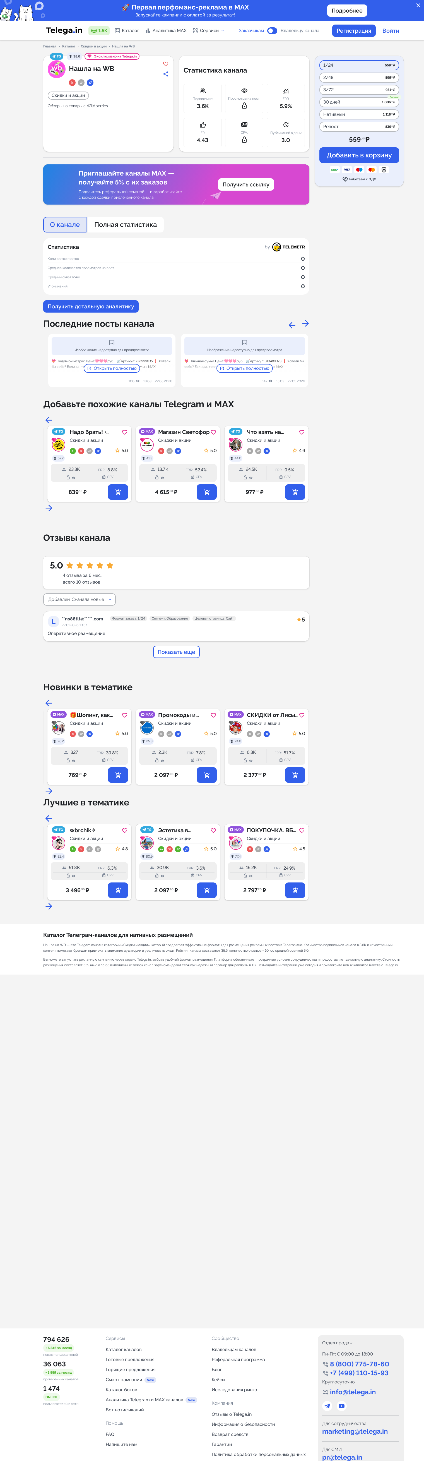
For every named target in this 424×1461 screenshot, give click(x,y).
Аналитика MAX (166, 30)
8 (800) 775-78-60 (359, 1364)
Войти (390, 30)
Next (303, 323)
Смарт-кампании (124, 1379)
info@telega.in (353, 1392)
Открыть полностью (112, 368)
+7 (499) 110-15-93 (359, 1373)
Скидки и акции (94, 46)
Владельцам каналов (234, 1349)
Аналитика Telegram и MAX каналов (144, 1399)
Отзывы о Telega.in (232, 1414)
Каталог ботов (121, 1389)
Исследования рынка (234, 1389)
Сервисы (208, 30)
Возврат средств (230, 1434)
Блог (217, 1369)
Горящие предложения (130, 1369)
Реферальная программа (238, 1359)
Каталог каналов (124, 1349)
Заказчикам (251, 30)
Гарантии (222, 1444)
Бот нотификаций (125, 1409)
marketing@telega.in (355, 1431)
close (418, 5)
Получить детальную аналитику (91, 306)
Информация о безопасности (243, 1424)
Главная (50, 46)
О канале (65, 224)
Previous (290, 323)
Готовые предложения (130, 1359)
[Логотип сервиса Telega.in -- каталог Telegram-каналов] (64, 31)
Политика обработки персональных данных (259, 1454)
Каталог (126, 30)
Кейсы (218, 1379)
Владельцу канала (300, 30)
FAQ (110, 1434)
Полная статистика (125, 224)
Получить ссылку (246, 184)
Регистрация (354, 30)
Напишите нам (121, 1444)
